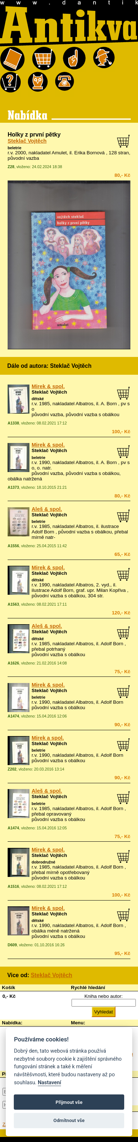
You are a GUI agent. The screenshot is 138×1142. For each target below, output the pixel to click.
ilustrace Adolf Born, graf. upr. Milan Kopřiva (79, 590)
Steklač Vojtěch (27, 141)
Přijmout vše (69, 1102)
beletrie (14, 148)
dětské (38, 399)
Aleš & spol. (47, 509)
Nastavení (49, 1083)
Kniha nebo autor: (103, 996)
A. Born (109, 403)
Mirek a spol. (48, 738)
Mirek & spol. (48, 386)
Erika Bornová (89, 152)
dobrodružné (43, 862)
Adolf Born (112, 643)
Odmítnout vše (69, 1120)
